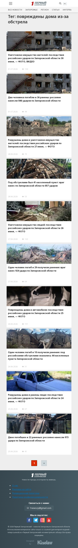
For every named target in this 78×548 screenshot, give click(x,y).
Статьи (55, 9)
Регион (45, 9)
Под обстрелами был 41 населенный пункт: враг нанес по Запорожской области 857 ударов (36, 184)
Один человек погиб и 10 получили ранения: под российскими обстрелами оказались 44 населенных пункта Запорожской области (38, 355)
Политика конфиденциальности (30, 497)
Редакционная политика (25, 493)
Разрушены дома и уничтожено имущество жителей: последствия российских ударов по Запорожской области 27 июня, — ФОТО (34, 143)
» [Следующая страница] (44, 463)
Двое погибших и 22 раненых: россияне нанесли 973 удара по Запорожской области (38, 439)
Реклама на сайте (21, 489)
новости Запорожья (41, 526)
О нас (15, 485)
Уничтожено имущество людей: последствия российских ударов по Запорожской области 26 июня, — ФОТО (35, 228)
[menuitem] (65, 4)
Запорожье (31, 9)
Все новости (15, 9)
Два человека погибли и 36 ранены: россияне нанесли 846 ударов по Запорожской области (34, 99)
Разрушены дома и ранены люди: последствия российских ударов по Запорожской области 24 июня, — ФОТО (35, 398)
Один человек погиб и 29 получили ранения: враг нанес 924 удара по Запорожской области (37, 269)
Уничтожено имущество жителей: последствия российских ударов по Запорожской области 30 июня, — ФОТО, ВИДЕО (36, 58)
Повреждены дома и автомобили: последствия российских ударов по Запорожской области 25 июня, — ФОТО (35, 313)
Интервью (68, 9)
